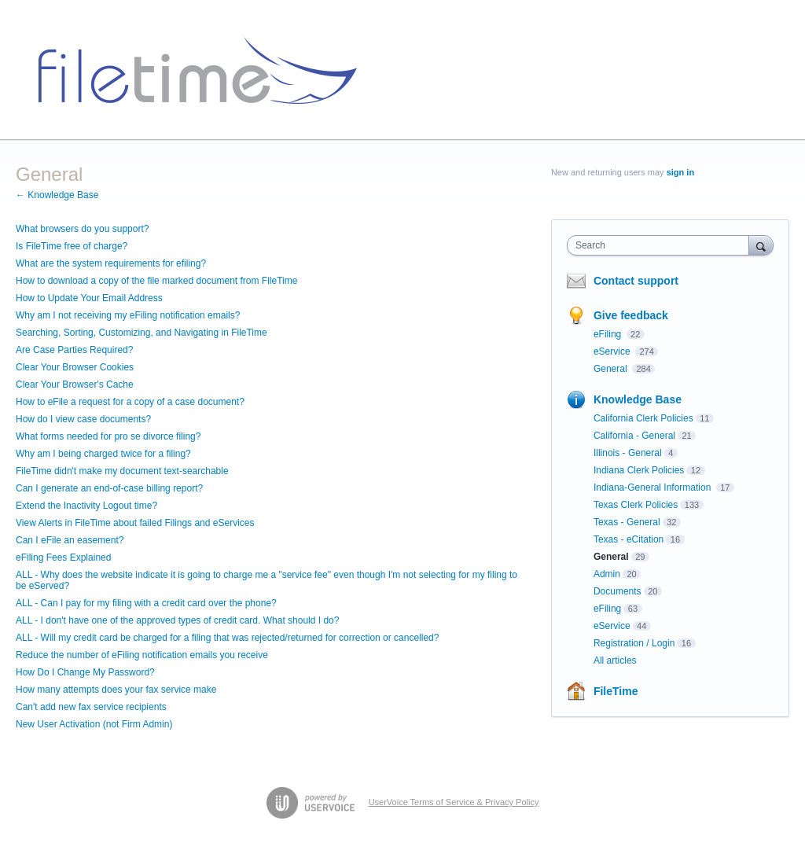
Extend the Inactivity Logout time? (86, 505)
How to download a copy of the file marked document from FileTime (156, 280)
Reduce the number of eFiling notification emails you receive (142, 654)
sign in (680, 172)
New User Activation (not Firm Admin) (94, 724)
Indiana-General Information (654, 487)
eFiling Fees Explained (63, 557)
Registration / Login (634, 643)
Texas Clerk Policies (636, 504)
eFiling (609, 334)
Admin (607, 574)
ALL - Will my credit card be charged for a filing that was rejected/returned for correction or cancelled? (227, 637)
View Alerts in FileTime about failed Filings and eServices (135, 522)
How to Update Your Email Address (89, 298)
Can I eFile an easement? (69, 540)
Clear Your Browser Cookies (75, 367)
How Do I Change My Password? (85, 672)
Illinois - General (628, 452)
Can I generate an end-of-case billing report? (109, 488)
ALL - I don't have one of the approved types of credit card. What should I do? (177, 620)
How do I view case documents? (83, 419)
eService (613, 351)
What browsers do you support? (82, 228)
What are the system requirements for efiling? (111, 263)
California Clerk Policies (643, 418)
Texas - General (627, 522)
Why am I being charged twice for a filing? (103, 453)
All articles (615, 660)
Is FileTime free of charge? (71, 246)
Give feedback (631, 315)
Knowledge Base (638, 399)
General (612, 368)
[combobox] (661, 245)
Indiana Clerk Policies (639, 470)
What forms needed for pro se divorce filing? (108, 436)
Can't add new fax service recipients (91, 706)
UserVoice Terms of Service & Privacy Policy (454, 802)
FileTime (616, 691)
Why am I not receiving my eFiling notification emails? (128, 315)
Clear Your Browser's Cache (75, 384)
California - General (634, 435)
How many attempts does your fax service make (116, 689)
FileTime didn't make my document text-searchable (122, 471)
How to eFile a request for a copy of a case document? (130, 401)
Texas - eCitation (628, 539)
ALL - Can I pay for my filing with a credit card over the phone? (146, 603)
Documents (617, 591)
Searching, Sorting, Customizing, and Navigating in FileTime (141, 332)
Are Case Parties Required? (74, 349)
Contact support (636, 280)
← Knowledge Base (57, 195)
